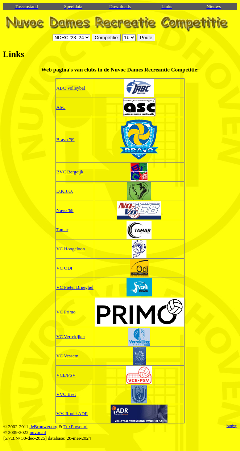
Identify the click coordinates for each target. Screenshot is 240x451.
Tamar (62, 229)
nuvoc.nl (38, 432)
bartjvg (232, 426)
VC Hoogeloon (70, 248)
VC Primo (65, 312)
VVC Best (66, 394)
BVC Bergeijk (69, 172)
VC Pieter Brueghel (75, 287)
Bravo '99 (65, 139)
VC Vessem (67, 355)
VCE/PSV (65, 375)
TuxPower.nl (75, 426)
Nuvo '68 (64, 210)
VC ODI (64, 268)
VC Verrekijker (70, 336)
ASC (60, 107)
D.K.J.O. (64, 191)
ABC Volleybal (70, 88)
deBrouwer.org (43, 426)
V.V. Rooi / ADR (72, 413)
